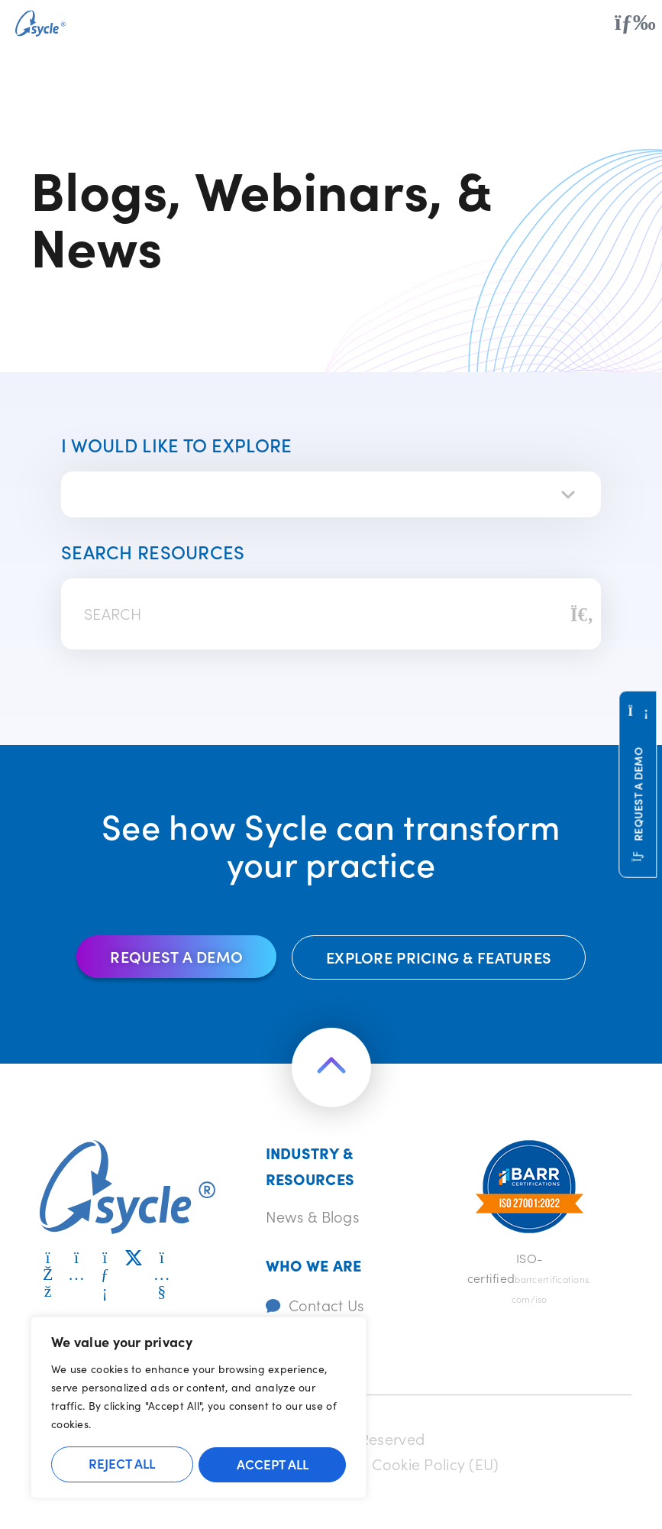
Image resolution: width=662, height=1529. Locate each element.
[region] (199, 1408)
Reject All (122, 1464)
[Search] (582, 614)
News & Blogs (313, 1215)
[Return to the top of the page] (331, 1068)
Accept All (272, 1464)
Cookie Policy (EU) (437, 1462)
